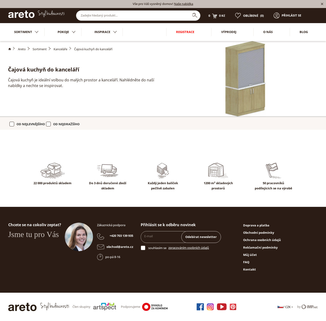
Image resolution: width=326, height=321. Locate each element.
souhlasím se (157, 248)
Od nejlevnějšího (31, 124)
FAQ (246, 262)
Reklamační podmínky (260, 247)
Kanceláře (60, 49)
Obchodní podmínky (258, 232)
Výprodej (228, 32)
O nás (268, 32)
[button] (287, 16)
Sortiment (40, 49)
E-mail (148, 236)
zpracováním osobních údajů (188, 248)
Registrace (185, 32)
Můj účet (250, 255)
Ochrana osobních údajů (262, 240)
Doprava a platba (256, 225)
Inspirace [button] (105, 32)
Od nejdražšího (66, 124)
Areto (22, 49)
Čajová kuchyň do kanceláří (93, 49)
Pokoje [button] (67, 32)
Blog (304, 32)
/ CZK (285, 306)
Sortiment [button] (26, 32)
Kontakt (249, 269)
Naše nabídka (183, 4)
